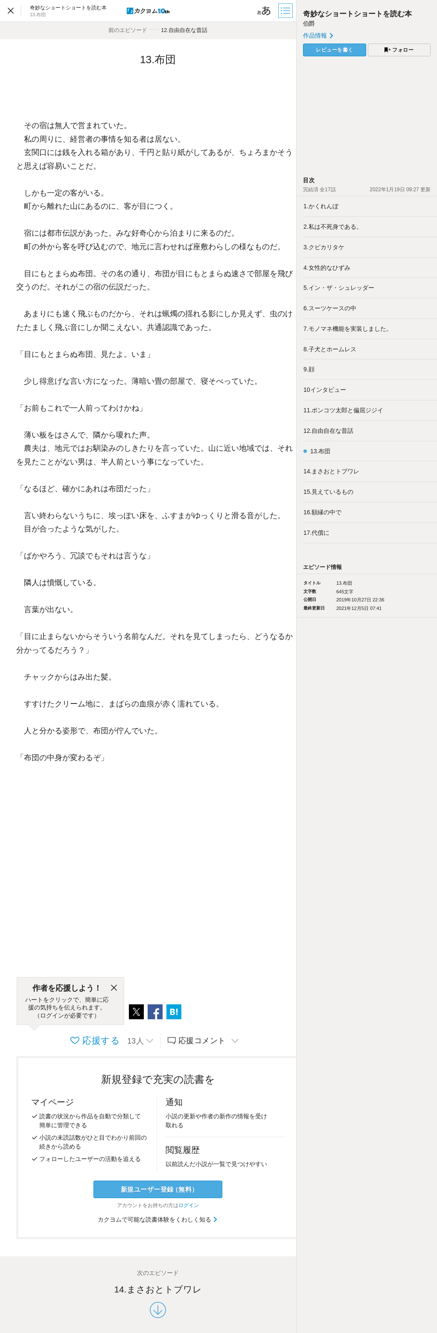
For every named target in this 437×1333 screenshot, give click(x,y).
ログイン (188, 1205)
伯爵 (309, 23)
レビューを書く (334, 50)
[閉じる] (114, 988)
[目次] (286, 10)
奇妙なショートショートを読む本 (357, 14)
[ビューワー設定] (264, 10)
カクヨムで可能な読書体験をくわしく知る (158, 1219)
